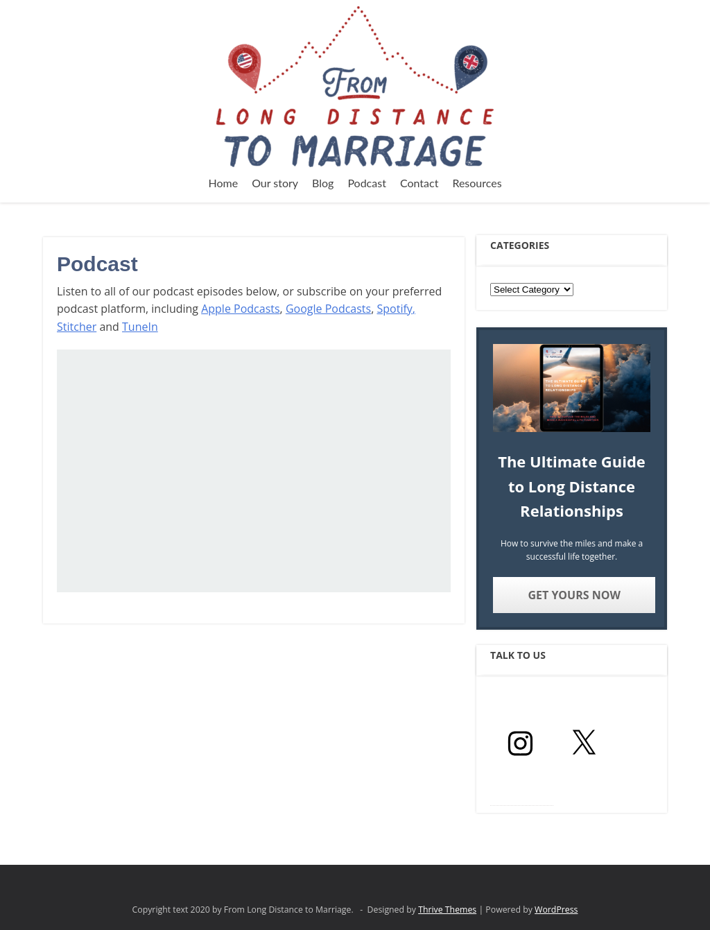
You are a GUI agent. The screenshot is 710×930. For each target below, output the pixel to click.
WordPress (556, 909)
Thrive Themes (447, 909)
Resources (476, 182)
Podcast (366, 182)
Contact (419, 182)
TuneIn (140, 326)
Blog (323, 182)
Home (223, 182)
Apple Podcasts (240, 308)
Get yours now (574, 595)
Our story (275, 182)
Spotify (394, 308)
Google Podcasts (328, 308)
